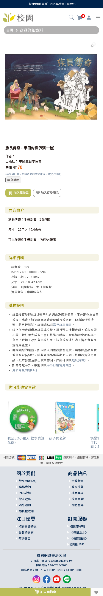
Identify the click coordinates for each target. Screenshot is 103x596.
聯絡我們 (25, 487)
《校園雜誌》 (79, 538)
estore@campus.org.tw (57, 560)
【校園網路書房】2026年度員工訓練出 (52, 4)
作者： (10, 156)
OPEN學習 (77, 544)
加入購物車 (18, 192)
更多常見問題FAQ (24, 370)
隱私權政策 (26, 511)
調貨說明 (13, 180)
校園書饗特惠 (28, 526)
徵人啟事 (25, 499)
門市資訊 (25, 493)
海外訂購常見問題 (59, 365)
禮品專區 (78, 493)
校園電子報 (77, 526)
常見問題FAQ (27, 481)
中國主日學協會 (30, 161)
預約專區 (25, 538)
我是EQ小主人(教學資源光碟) (26, 440)
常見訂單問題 (62, 325)
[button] (71, 18)
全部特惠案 (26, 532)
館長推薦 (78, 487)
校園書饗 (78, 499)
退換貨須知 (79, 360)
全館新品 (78, 481)
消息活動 (25, 505)
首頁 (10, 30)
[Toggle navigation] (98, 17)
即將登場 (78, 505)
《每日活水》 (79, 532)
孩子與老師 (57, 438)
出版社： (11, 161)
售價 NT (11, 167)
